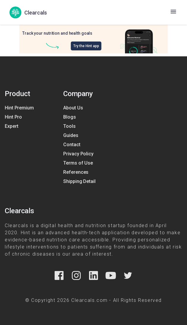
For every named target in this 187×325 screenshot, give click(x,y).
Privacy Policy (78, 154)
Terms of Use (78, 163)
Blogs (69, 117)
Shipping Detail (79, 181)
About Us (73, 108)
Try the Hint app (86, 46)
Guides (70, 135)
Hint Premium (19, 108)
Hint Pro (13, 117)
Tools (69, 126)
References (75, 172)
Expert (11, 126)
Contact (71, 144)
